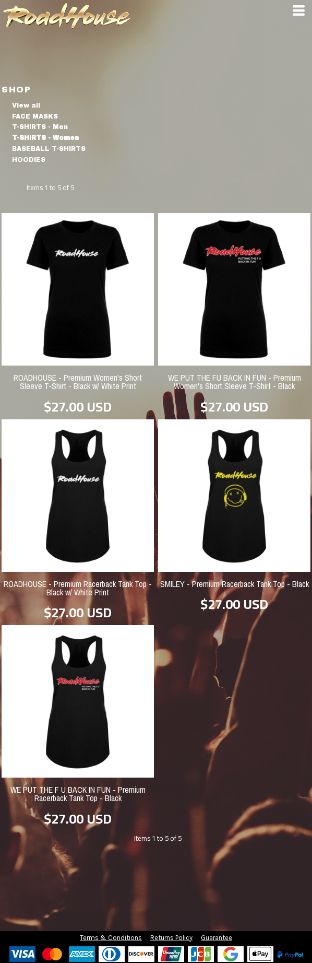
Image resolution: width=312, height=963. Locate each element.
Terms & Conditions (111, 938)
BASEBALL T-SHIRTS (49, 148)
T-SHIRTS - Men (40, 127)
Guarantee (216, 938)
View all (26, 105)
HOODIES (28, 159)
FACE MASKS (35, 116)
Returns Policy (171, 938)
